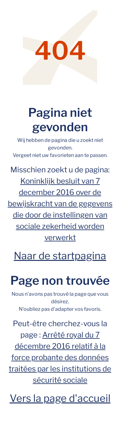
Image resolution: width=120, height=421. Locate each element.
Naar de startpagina (60, 256)
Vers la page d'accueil (60, 398)
